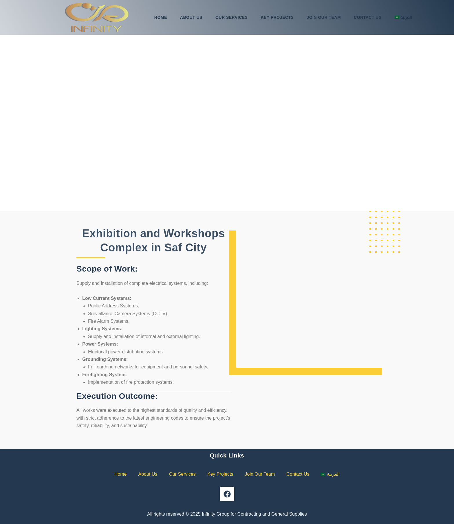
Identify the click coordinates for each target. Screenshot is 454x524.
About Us (191, 17)
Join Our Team (324, 17)
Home (160, 17)
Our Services (231, 17)
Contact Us (368, 17)
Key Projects (277, 17)
